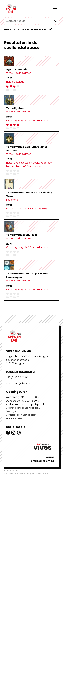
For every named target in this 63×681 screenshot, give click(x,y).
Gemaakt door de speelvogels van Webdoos (26, 473)
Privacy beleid (11, 470)
